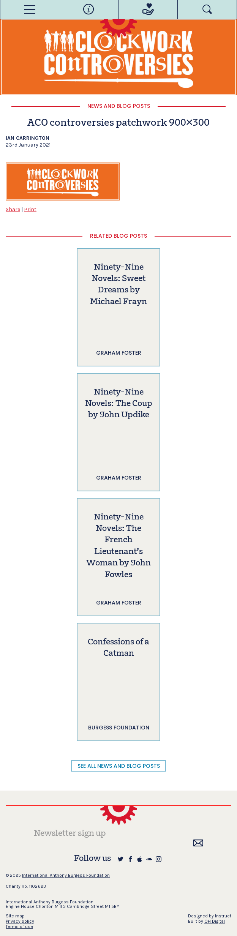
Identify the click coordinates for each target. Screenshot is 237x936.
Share (13, 209)
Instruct (223, 916)
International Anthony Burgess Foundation (66, 875)
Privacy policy (20, 921)
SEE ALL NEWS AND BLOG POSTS (118, 766)
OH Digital (214, 921)
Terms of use (19, 926)
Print (30, 209)
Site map (15, 916)
